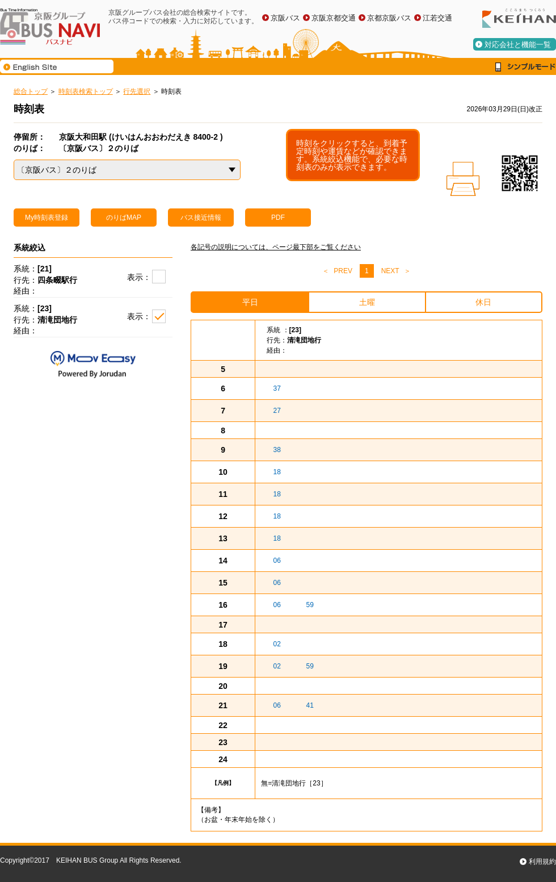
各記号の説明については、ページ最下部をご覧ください (276, 247)
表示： (139, 277)
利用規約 (542, 861)
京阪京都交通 (333, 18)
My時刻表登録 (46, 217)
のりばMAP (123, 217)
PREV (343, 271)
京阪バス (285, 18)
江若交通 (437, 18)
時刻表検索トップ (85, 91)
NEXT (390, 271)
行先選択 (136, 91)
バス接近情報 (200, 217)
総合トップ (31, 91)
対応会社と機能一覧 (518, 44)
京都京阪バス (389, 18)
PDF (278, 217)
